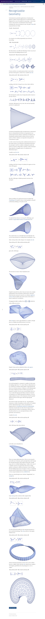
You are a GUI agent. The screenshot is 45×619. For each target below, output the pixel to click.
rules (13, 495)
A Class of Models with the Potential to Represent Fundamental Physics (14, 4)
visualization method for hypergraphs (25, 406)
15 (31, 219)
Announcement (18, 1)
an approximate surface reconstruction (21, 219)
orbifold (25, 471)
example (11, 476)
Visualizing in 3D (12, 200)
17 (28, 471)
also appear (30, 367)
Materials (30, 1)
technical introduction (14, 6)
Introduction (24, 1)
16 (13, 296)
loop (32, 24)
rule (12, 320)
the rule (31, 72)
